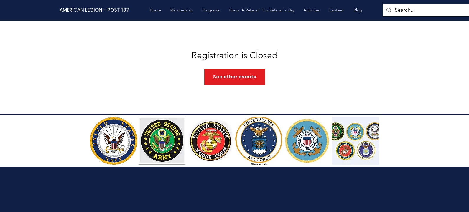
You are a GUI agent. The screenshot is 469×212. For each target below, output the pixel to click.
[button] (181, 10)
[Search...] (427, 10)
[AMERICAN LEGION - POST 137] (100, 10)
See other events (234, 76)
